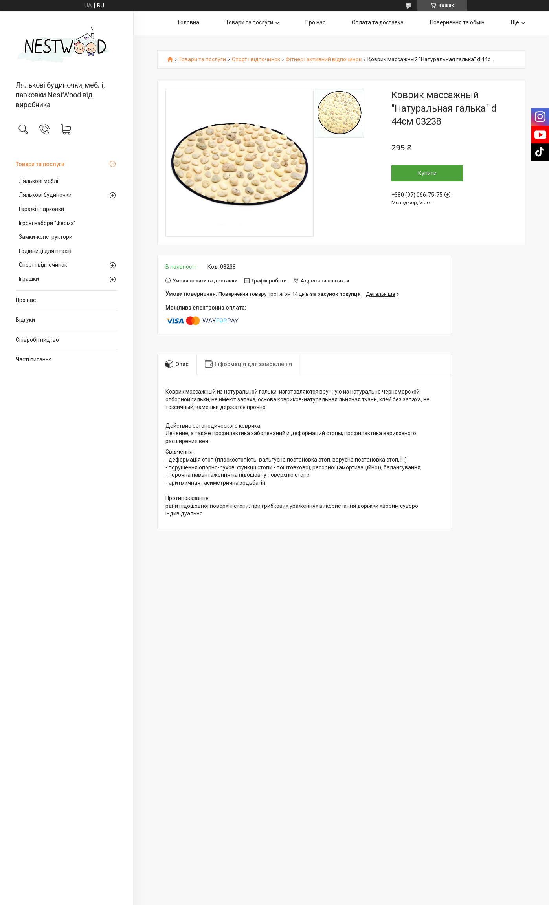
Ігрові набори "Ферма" (47, 223)
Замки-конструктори (45, 237)
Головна (188, 22)
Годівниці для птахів (45, 251)
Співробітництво (37, 340)
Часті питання (34, 359)
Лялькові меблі (38, 181)
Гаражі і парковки (41, 209)
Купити (427, 173)
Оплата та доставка (378, 22)
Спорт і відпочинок (43, 265)
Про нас (26, 300)
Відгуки (25, 320)
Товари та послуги (40, 164)
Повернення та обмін (457, 22)
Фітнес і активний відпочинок (324, 59)
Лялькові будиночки (45, 195)
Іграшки (29, 279)
